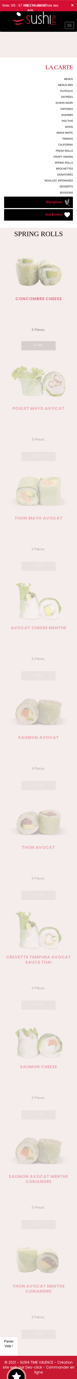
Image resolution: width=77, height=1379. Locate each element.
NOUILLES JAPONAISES (59, 180)
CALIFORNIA (65, 144)
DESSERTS (66, 186)
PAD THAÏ (67, 121)
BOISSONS (66, 192)
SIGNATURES (65, 174)
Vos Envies (58, 215)
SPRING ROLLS (64, 162)
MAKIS (69, 126)
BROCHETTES (64, 168)
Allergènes (58, 202)
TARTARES (66, 109)
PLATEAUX (66, 91)
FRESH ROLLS (64, 150)
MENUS (68, 79)
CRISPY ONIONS (63, 156)
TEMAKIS (67, 138)
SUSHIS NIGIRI (64, 102)
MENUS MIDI (65, 85)
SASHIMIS (67, 115)
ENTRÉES (67, 97)
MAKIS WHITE (65, 132)
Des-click (33, 1367)
